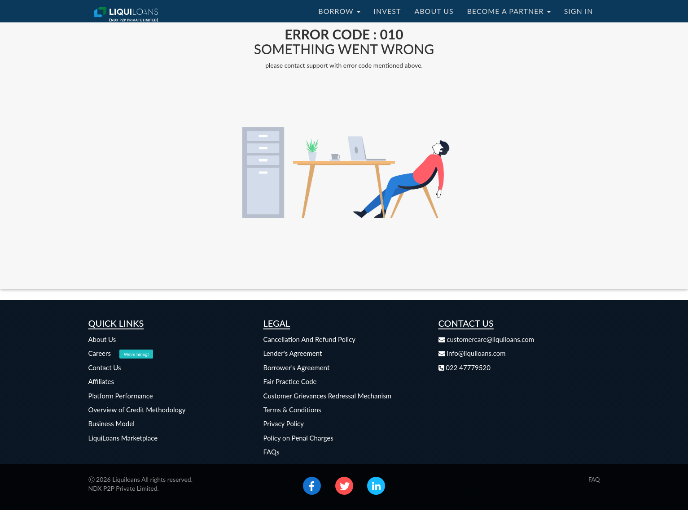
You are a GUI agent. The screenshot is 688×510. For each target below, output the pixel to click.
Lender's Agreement (292, 353)
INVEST (387, 11)
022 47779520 (464, 367)
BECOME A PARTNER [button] (509, 11)
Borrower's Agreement (296, 367)
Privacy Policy (283, 423)
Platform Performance (120, 396)
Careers (120, 353)
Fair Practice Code (290, 381)
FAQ (594, 479)
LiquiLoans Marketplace (123, 438)
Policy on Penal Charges (298, 438)
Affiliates (101, 381)
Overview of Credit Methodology (137, 410)
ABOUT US (433, 11)
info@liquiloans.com (472, 353)
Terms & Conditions (292, 410)
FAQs (271, 452)
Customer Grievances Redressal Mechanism (327, 396)
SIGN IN (578, 11)
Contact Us (104, 367)
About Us (102, 339)
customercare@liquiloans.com (486, 339)
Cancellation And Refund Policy (309, 339)
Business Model (111, 423)
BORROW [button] (339, 11)
